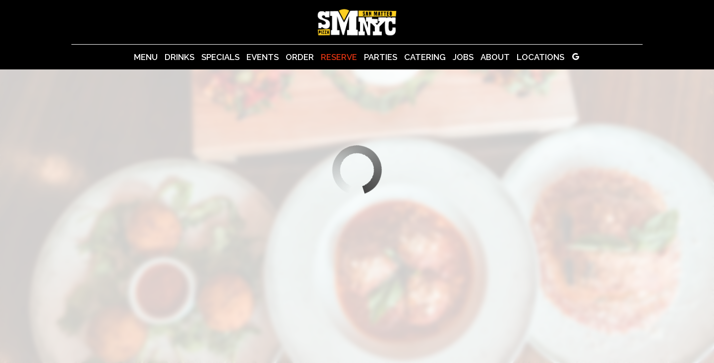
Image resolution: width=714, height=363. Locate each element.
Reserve (339, 57)
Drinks (179, 57)
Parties (380, 57)
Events (262, 57)
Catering (425, 57)
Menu (146, 57)
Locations (540, 57)
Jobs (463, 57)
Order (300, 57)
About (495, 57)
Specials (220, 57)
